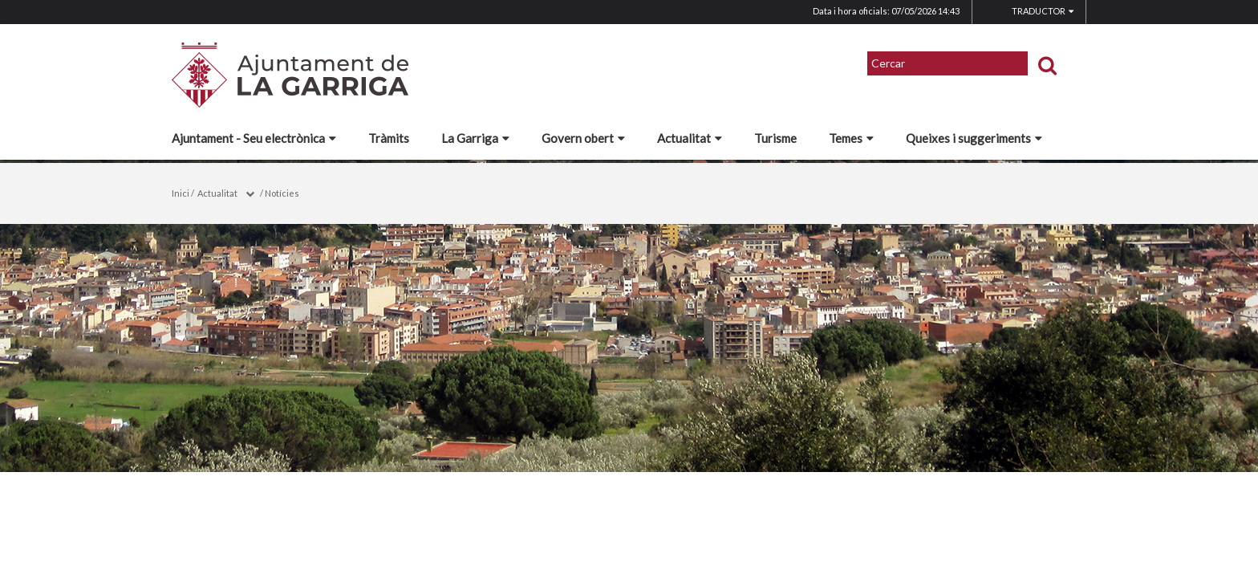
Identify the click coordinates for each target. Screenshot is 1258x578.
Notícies (282, 193)
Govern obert (583, 138)
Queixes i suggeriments (974, 138)
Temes (851, 138)
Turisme (775, 138)
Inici (180, 193)
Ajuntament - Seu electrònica (254, 138)
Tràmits (388, 138)
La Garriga (475, 138)
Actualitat (689, 138)
